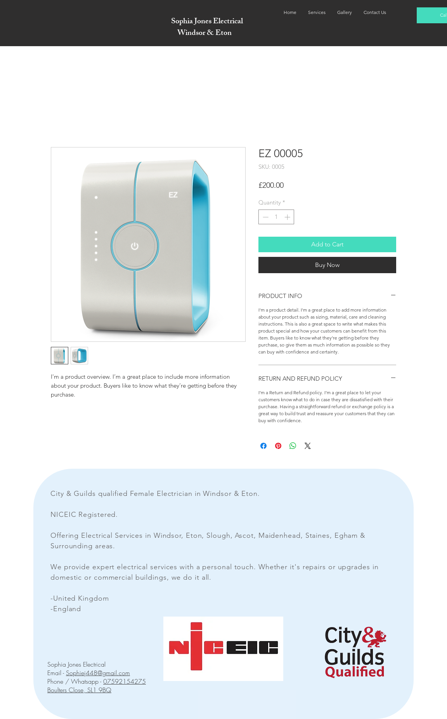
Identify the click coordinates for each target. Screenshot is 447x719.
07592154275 (124, 681)
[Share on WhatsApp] (293, 445)
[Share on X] (307, 445)
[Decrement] (265, 217)
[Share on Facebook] (263, 445)
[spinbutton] (276, 217)
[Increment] (288, 217)
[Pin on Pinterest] (278, 445)
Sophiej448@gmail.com (98, 673)
